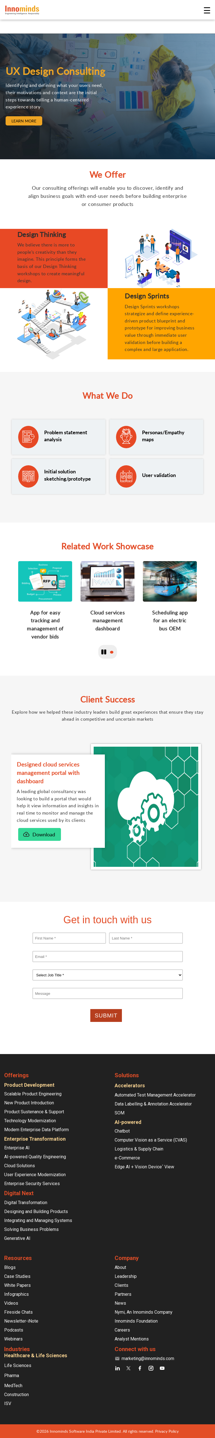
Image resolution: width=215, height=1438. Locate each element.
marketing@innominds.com (148, 1358)
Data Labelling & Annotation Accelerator (153, 1104)
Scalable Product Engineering (33, 1094)
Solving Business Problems (31, 1229)
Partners (123, 1294)
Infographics (16, 1294)
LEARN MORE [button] (23, 121)
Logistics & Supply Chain (139, 1149)
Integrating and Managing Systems (38, 1220)
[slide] (45, 604)
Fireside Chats (18, 1312)
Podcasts (13, 1330)
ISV (7, 1403)
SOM (119, 1113)
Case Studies (17, 1276)
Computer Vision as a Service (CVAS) (151, 1140)
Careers (122, 1330)
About (120, 1267)
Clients (121, 1285)
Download (43, 834)
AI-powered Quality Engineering (35, 1156)
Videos (11, 1303)
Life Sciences (17, 1365)
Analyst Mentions (132, 1339)
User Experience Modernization (35, 1174)
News (120, 1303)
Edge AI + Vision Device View (144, 1166)
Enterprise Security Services (32, 1183)
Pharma (11, 1375)
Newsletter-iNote (21, 1321)
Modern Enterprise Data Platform (36, 1129)
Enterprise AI (17, 1147)
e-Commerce (127, 1158)
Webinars (13, 1339)
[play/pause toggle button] (104, 652)
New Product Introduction (29, 1102)
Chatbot (122, 1131)
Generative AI (17, 1238)
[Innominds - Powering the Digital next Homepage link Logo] (103, 10)
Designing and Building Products (36, 1211)
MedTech (13, 1385)
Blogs (10, 1267)
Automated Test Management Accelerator (155, 1095)
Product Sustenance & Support (34, 1111)
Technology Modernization (30, 1120)
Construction (16, 1394)
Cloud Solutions (19, 1165)
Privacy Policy (167, 1431)
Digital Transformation (25, 1202)
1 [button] (111, 652)
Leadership (126, 1276)
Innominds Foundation (136, 1321)
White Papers (17, 1285)
